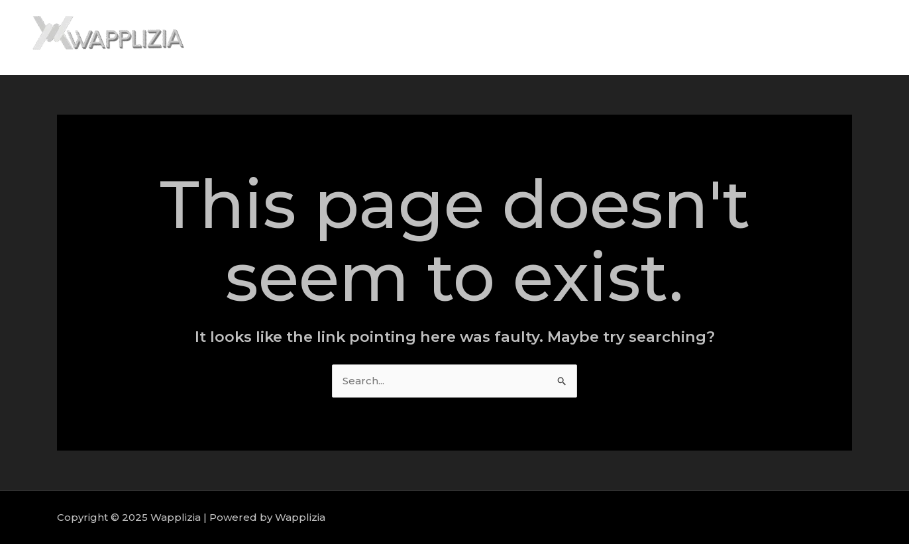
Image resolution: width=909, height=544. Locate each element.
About (673, 37)
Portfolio (793, 37)
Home (620, 37)
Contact (855, 37)
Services (730, 37)
